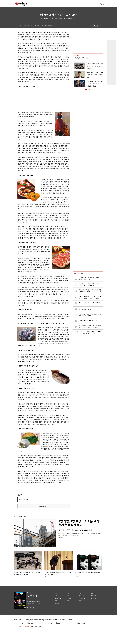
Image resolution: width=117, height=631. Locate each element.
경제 (68, 593)
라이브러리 (82, 598)
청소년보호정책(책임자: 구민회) (65, 620)
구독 (87, 57)
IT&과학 (69, 598)
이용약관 (46, 620)
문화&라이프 (58, 598)
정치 (56, 593)
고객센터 (41, 620)
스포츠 (56, 601)
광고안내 (93, 598)
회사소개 (21, 620)
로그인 (107, 3)
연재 (80, 593)
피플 (68, 601)
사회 (56, 596)
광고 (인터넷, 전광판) (29, 620)
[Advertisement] (39, 99)
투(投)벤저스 (79, 57)
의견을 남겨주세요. (23, 499)
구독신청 (93, 596)
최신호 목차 (82, 596)
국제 (68, 596)
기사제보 (93, 593)
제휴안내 (36, 620)
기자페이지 (82, 601)
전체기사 (57, 603)
